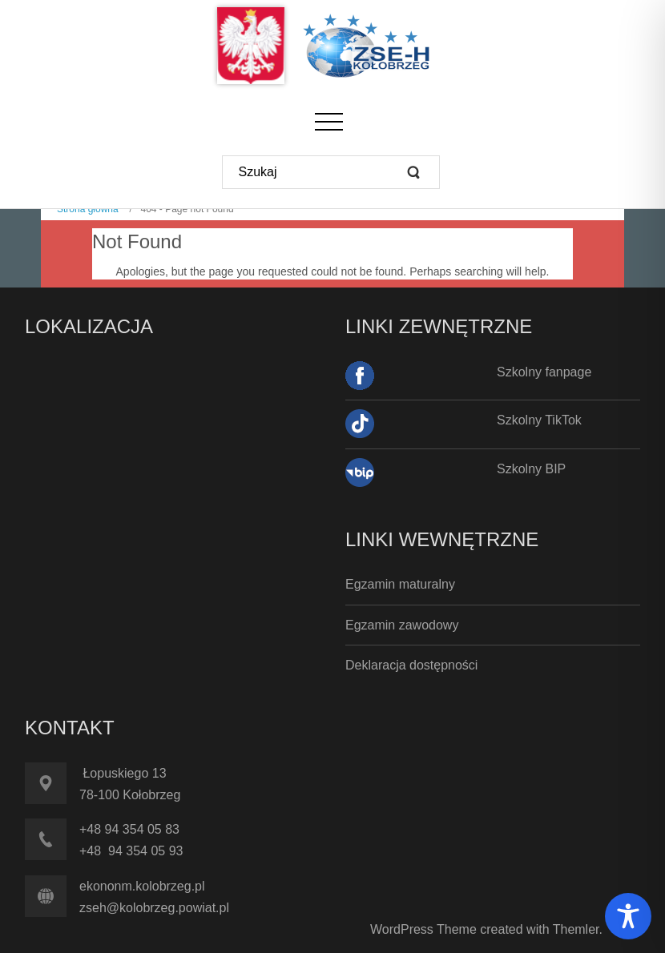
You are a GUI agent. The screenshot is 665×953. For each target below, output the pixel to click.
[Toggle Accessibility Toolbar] (628, 916)
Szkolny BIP (531, 469)
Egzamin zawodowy (401, 625)
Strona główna (88, 209)
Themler (576, 929)
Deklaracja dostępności (411, 665)
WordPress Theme (423, 929)
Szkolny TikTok (539, 420)
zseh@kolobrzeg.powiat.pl (154, 908)
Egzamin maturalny (400, 584)
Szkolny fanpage (544, 372)
